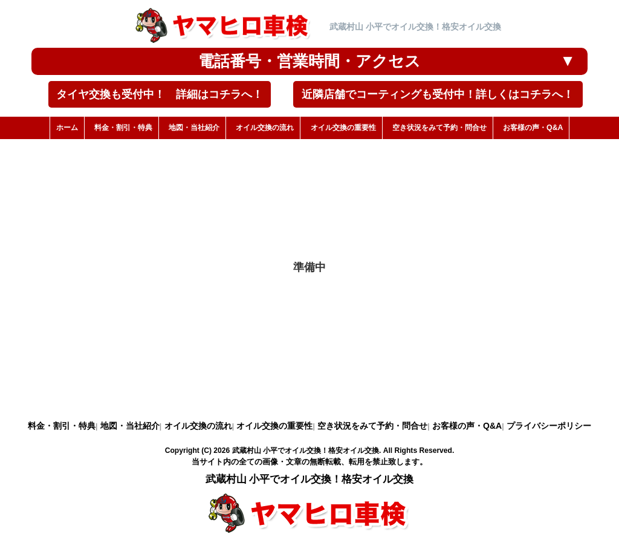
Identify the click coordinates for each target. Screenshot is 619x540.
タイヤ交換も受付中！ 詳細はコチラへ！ (159, 94)
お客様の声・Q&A (467, 426)
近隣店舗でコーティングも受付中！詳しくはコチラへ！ (438, 94)
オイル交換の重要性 (274, 426)
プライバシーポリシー (549, 426)
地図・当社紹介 (130, 426)
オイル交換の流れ (198, 426)
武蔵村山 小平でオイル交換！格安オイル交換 (305, 450)
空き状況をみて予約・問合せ (372, 426)
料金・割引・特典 (62, 426)
